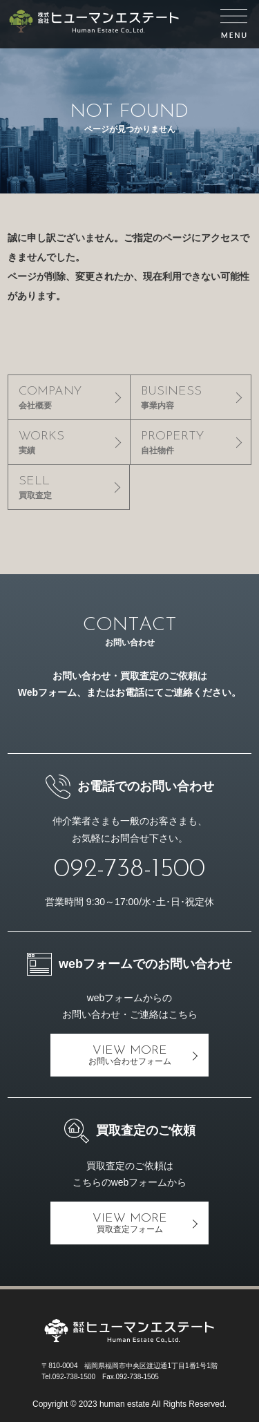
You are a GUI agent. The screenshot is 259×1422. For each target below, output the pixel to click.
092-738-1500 (129, 870)
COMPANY (69, 397)
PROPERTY (190, 442)
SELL (68, 487)
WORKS (69, 442)
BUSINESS (190, 397)
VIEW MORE (129, 1055)
